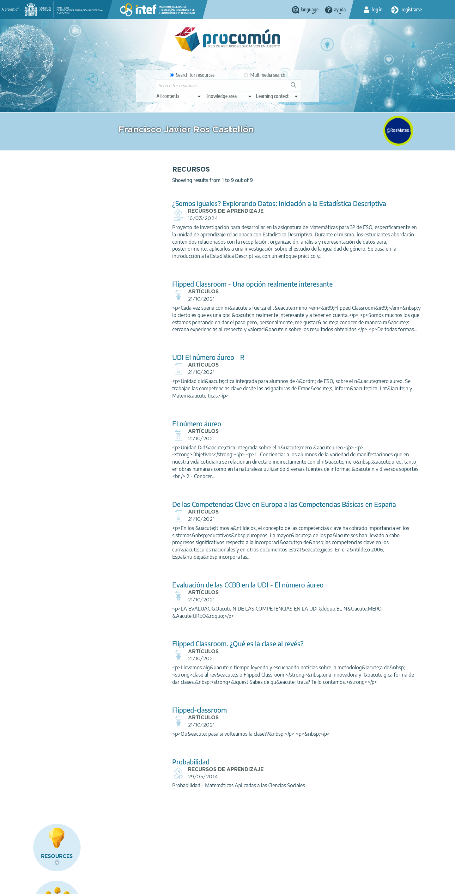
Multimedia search (264, 75)
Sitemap (208, 886)
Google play (243, 861)
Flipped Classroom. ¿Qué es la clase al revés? (187, 665)
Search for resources (192, 75)
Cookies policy (145, 886)
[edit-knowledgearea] (228, 96)
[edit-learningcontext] (277, 96)
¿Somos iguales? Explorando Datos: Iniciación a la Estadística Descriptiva (229, 203)
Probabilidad (140, 790)
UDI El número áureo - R (158, 372)
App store (188, 861)
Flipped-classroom (149, 738)
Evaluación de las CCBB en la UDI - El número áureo (197, 606)
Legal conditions (66, 886)
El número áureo (146, 438)
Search (296, 87)
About (35, 886)
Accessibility (179, 886)
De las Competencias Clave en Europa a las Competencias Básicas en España (222, 522)
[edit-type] (179, 96)
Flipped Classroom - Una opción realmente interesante (202, 291)
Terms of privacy (106, 886)
